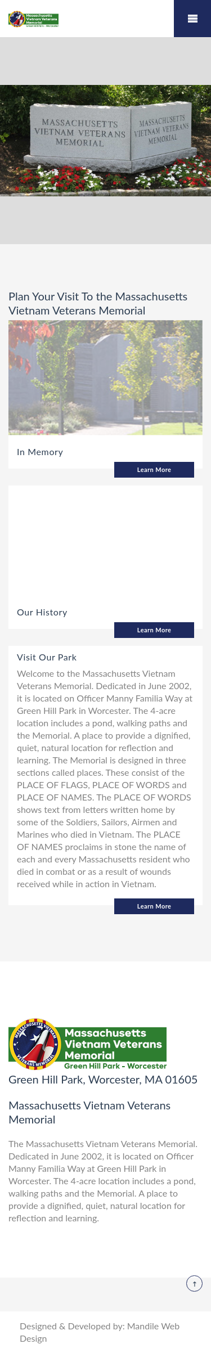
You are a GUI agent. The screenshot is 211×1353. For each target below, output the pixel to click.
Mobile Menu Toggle (192, 18)
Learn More (154, 469)
